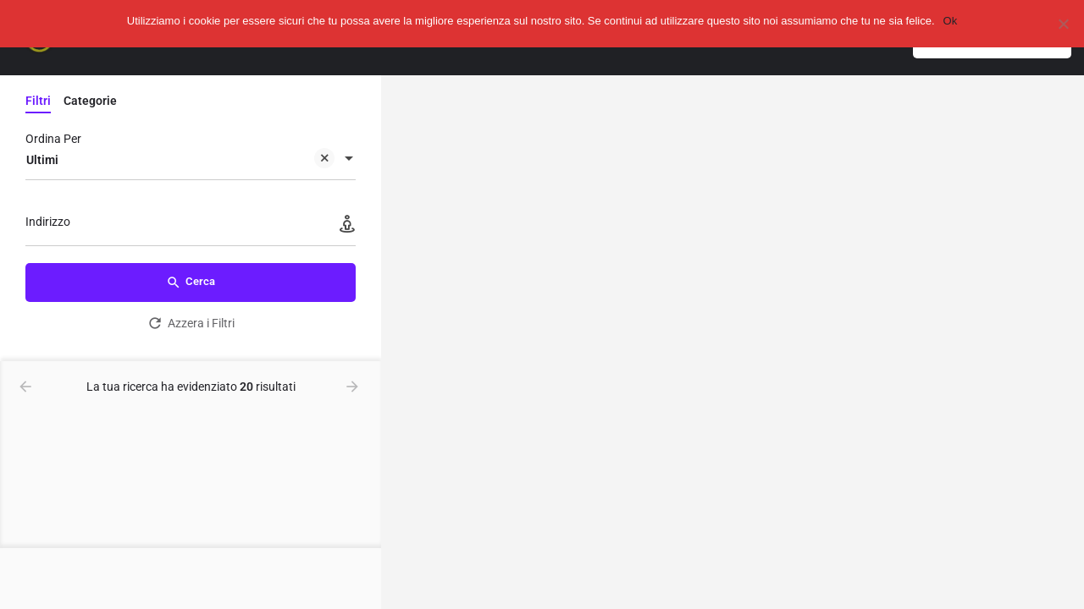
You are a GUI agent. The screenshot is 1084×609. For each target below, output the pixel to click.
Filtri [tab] (38, 100)
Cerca (190, 282)
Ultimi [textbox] (180, 161)
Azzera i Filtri (191, 323)
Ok (950, 20)
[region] (732, 342)
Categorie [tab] (90, 100)
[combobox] (190, 160)
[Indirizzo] (190, 226)
